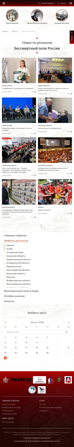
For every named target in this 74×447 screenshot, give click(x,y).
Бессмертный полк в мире (11, 407)
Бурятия (10, 277)
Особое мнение (7, 411)
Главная (5, 31)
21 (68, 348)
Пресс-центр (8, 418)
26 (48, 353)
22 (5, 353)
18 (37, 348)
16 (16, 348)
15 (5, 348)
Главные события (10, 400)
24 (26, 353)
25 (37, 353)
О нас (42, 400)
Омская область (7, 85)
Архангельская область (18, 259)
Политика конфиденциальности (37, 438)
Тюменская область (8, 207)
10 (26, 342)
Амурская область (15, 256)
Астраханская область (9, 165)
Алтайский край (14, 252)
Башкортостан (13, 266)
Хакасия (40, 207)
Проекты (42, 404)
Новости (15, 31)
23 (16, 353)
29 (5, 358)
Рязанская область (44, 85)
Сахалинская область (45, 125)
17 (26, 348)
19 (47, 348)
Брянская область (15, 273)
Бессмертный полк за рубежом (50, 407)
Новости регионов (8, 404)
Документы (43, 411)
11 (37, 342)
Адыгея (10, 245)
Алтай (9, 249)
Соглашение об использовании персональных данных (37, 441)
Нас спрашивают (8, 422)
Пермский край (7, 125)
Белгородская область (18, 270)
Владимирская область (18, 280)
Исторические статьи (9, 414)
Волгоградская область (18, 284)
